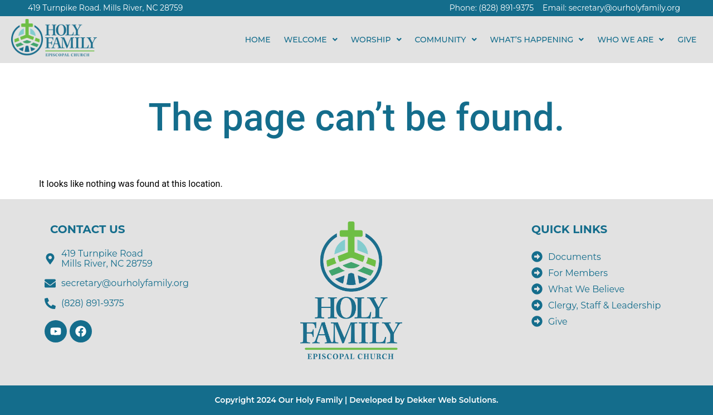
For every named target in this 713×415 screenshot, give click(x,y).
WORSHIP (376, 40)
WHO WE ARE (630, 40)
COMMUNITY (446, 40)
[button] (310, 39)
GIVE (689, 40)
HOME (258, 40)
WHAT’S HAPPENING (537, 40)
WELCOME (311, 40)
